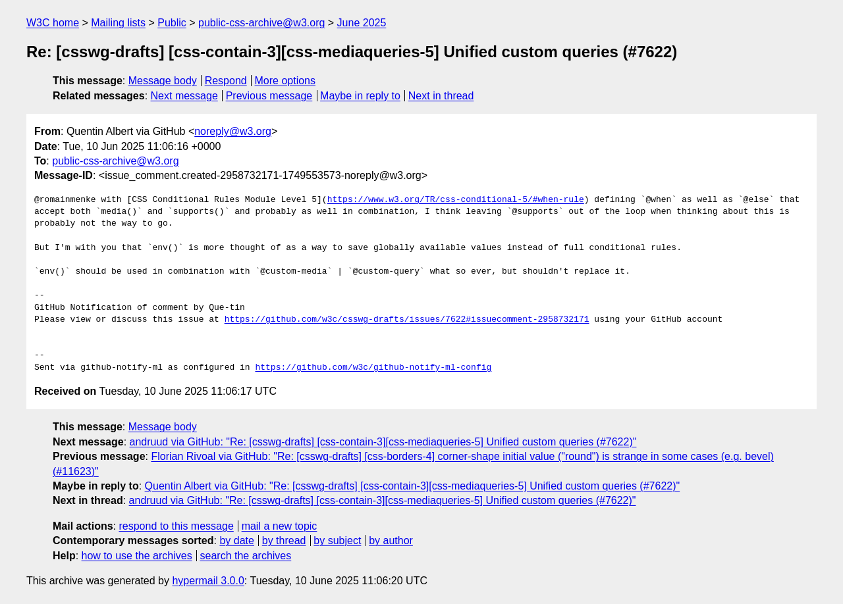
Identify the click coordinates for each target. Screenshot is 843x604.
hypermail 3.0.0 (208, 580)
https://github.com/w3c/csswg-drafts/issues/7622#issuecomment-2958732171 (407, 320)
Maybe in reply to (360, 95)
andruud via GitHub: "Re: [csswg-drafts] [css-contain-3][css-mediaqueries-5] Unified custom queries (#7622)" (383, 441)
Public (171, 22)
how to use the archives (137, 555)
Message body (162, 80)
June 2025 (362, 22)
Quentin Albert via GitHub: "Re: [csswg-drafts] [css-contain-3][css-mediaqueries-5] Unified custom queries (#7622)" (412, 485)
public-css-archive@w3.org (261, 22)
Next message (184, 95)
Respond (226, 80)
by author (391, 540)
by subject (337, 540)
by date (236, 540)
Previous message (269, 95)
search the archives (246, 555)
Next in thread (441, 95)
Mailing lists (118, 22)
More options (285, 80)
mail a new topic (279, 526)
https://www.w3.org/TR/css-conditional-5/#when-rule (455, 200)
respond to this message (176, 526)
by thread (284, 540)
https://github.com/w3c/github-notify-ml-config (373, 368)
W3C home (52, 22)
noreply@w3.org (232, 131)
